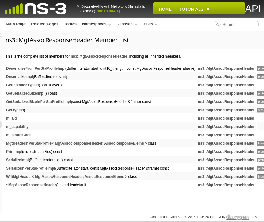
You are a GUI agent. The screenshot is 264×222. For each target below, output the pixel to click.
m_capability (94, 127)
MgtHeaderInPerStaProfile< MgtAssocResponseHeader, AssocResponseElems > (153, 143)
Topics (70, 24)
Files (151, 24)
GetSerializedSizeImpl (102, 93)
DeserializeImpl (96, 77)
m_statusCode (95, 135)
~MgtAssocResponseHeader (108, 185)
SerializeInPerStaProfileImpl (107, 168)
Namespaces (96, 24)
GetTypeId (92, 110)
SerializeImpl (94, 160)
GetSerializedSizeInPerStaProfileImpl (115, 102)
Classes (128, 24)
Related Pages (44, 24)
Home (164, 9)
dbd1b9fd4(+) (108, 11)
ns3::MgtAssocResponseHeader (176, 56)
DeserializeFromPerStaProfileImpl (112, 68)
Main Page (16, 24)
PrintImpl (91, 152)
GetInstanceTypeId (99, 85)
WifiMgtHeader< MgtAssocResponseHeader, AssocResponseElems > (143, 177)
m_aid (88, 118)
